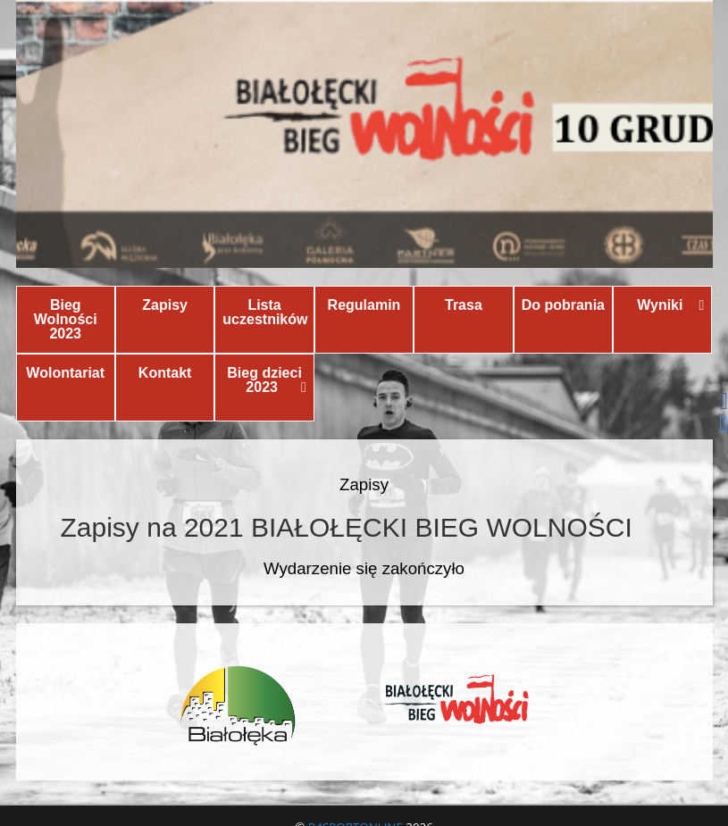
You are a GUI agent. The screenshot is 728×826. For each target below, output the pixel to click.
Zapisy (165, 305)
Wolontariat (65, 372)
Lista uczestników (264, 312)
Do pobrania (563, 305)
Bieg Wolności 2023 (65, 319)
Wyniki (670, 305)
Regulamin (364, 305)
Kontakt (165, 372)
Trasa (463, 305)
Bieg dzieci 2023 (266, 380)
